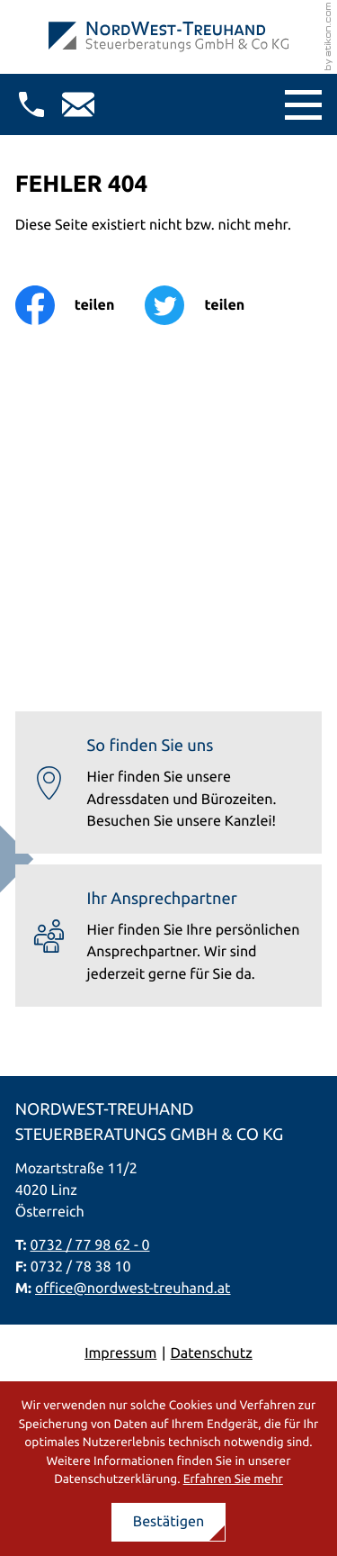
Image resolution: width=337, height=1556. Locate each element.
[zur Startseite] (168, 37)
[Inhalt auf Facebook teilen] (80, 305)
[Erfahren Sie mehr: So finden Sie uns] (169, 782)
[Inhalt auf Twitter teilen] (210, 305)
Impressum (120, 1353)
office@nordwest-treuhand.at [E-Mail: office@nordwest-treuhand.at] (133, 1288)
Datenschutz (212, 1353)
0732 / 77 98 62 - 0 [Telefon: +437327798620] (90, 1245)
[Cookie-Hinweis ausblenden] (168, 1522)
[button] (31, 104)
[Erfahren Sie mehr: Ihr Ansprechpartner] (169, 935)
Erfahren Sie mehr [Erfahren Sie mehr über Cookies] (233, 1478)
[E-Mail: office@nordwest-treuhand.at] (78, 104)
